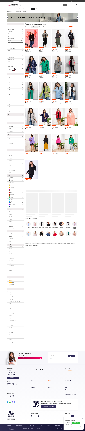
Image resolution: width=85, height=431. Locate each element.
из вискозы (60, 243)
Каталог (9, 8)
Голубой (16, 201)
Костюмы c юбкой (15, 31)
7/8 (9, 138)
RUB (72, 416)
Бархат (10, 167)
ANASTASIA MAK (12, 313)
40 (9, 80)
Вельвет (10, 168)
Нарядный (16, 234)
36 (9, 77)
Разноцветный (16, 206)
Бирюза (11, 199)
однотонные (35, 245)
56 (16, 94)
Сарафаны (15, 61)
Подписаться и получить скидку (48, 406)
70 (9, 106)
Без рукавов (11, 143)
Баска (10, 263)
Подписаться (71, 356)
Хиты (17, 8)
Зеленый (16, 197)
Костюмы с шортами (15, 57)
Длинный (16, 136)
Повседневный (16, 233)
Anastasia (10, 311)
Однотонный (16, 226)
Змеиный (10, 221)
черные (68, 243)
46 (16, 86)
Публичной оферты (61, 358)
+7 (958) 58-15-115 (11, 374)
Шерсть (10, 155)
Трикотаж (16, 163)
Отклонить (68, 422)
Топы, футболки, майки (15, 48)
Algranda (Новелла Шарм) (14, 301)
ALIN (10, 303)
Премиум (10, 241)
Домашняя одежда (15, 59)
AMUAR (10, 310)
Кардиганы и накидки (15, 52)
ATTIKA (10, 330)
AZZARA (10, 339)
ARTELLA (10, 327)
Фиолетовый (16, 204)
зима (16, 130)
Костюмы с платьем (15, 46)
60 (9, 97)
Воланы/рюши (11, 265)
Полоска (10, 214)
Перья (10, 256)
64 (9, 101)
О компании (33, 387)
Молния (10, 248)
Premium (20, 8)
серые (65, 243)
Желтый (11, 185)
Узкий (16, 146)
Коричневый (12, 196)
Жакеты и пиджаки (15, 38)
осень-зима (16, 126)
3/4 (16, 140)
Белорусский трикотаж (48, 368)
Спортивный (11, 238)
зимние (38, 243)
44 (16, 84)
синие (27, 245)
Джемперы (15, 45)
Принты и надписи (12, 228)
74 (9, 109)
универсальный (11, 75)
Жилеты (15, 50)
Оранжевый (11, 187)
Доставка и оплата (74, 8)
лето (16, 128)
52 (16, 91)
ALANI (11, 299)
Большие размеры (26, 8)
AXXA (10, 337)
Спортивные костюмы (15, 55)
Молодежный (11, 239)
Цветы (10, 211)
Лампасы (10, 272)
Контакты (32, 385)
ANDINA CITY (12, 317)
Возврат (66, 387)
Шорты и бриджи (15, 66)
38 (9, 79)
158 (9, 116)
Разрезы (16, 246)
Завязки (10, 268)
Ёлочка (10, 216)
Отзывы (68, 8)
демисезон (16, 131)
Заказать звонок (12, 377)
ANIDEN (10, 322)
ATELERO (11, 329)
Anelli (10, 318)
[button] (77, 229)
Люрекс (10, 162)
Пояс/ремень (16, 255)
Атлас (10, 172)
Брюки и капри (15, 35)
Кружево (10, 270)
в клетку (30, 245)
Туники (15, 64)
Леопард (10, 219)
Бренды (43, 8)
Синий (16, 202)
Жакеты (15, 40)
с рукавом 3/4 (43, 243)
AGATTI (11, 296)
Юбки (15, 36)
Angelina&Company (12, 320)
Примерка (66, 385)
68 (9, 104)
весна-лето (16, 124)
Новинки (13, 8)
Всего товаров (15, 26)
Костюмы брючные (15, 29)
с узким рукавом (49, 243)
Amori (10, 308)
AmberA (10, 305)
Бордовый (11, 194)
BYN (67, 416)
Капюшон (10, 250)
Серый (16, 179)
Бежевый (16, 184)
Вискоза (16, 157)
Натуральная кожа (12, 170)
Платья (15, 27)
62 (9, 99)
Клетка (16, 212)
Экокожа (10, 160)
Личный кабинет (67, 378)
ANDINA (10, 315)
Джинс (10, 165)
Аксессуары (15, 69)
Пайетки (10, 251)
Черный (16, 180)
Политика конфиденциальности (70, 394)
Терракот (11, 190)
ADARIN (10, 294)
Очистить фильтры (15, 342)
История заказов (68, 380)
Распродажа (38, 8)
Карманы (16, 273)
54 (16, 92)
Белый (16, 177)
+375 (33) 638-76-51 (11, 370)
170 (16, 119)
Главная (32, 378)
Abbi (10, 292)
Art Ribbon (11, 325)
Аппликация (11, 260)
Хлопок (16, 151)
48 (16, 87)
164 (16, 118)
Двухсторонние (11, 258)
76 (9, 111)
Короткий (10, 141)
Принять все (76, 422)
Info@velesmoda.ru (11, 390)
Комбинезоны (15, 54)
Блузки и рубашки (15, 33)
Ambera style (11, 306)
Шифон (10, 158)
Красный (16, 192)
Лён (9, 153)
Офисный (16, 236)
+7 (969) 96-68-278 (11, 372)
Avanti (10, 334)
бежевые (72, 243)
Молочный (11, 182)
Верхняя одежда (15, 62)
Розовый (16, 189)
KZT (69, 416)
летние (34, 243)
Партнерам (32, 389)
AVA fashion (16, 332)
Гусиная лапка (11, 224)
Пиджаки (15, 42)
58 (16, 96)
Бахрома (10, 253)
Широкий (10, 145)
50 (16, 89)
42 (16, 82)
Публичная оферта (68, 389)
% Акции (32, 8)
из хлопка (55, 243)
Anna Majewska (11, 323)
